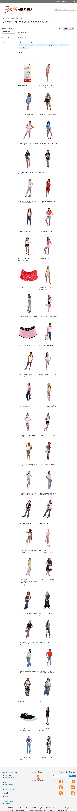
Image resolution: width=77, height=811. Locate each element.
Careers (7, 800)
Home (3, 19)
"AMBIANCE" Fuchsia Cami (45, 260)
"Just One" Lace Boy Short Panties (28, 289)
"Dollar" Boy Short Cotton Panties (27, 346)
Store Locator (72, 1)
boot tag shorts (22, 38)
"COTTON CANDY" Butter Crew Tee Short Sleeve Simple (29, 407)
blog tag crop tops (41, 46)
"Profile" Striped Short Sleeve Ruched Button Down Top (25, 701)
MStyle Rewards (9, 785)
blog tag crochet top (64, 46)
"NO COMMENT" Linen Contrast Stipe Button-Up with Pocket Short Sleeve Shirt (28, 582)
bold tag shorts (22, 36)
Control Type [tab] (6, 33)
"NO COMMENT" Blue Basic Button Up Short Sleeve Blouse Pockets (48, 615)
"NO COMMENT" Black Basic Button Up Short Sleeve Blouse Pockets (29, 644)
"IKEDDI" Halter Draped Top (27, 375)
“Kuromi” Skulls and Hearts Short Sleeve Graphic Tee (47, 523)
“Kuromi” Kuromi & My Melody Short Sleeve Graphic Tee (26, 523)
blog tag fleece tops (24, 49)
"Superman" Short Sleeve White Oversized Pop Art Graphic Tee (26, 260)
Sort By (60, 29)
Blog (63, 1)
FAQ (66, 1)
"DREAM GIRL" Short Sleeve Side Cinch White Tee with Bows (48, 495)
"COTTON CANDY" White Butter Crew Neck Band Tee (47, 437)
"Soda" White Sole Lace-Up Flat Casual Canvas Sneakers (28, 730)
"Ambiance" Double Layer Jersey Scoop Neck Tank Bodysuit (28, 495)
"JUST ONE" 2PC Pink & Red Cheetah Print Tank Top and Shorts (47, 87)
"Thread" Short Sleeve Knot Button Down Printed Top (47, 116)
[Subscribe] (72, 777)
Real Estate (7, 804)
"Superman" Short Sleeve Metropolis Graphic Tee (45, 174)
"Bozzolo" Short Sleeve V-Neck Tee (47, 643)
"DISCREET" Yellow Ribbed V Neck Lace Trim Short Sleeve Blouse (28, 466)
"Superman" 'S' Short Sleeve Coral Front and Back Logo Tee (48, 231)
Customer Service (9, 779)
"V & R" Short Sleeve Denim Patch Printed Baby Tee (47, 347)
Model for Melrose (9, 802)
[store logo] (19, 10)
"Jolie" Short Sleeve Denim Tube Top (27, 614)
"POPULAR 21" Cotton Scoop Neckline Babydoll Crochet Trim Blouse (48, 408)
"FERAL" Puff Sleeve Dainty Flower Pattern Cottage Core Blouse (47, 552)
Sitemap (7, 788)
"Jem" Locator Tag (22, 87)
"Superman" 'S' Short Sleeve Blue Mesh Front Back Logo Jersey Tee (48, 145)
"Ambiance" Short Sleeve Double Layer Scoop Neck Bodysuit (28, 231)
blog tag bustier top (52, 46)
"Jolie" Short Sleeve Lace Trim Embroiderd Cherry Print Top (47, 673)
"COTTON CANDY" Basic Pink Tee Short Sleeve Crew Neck (28, 203)
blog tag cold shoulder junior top (26, 46)
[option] (21, 378)
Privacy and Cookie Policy (11, 790)
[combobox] (64, 10)
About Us (7, 797)
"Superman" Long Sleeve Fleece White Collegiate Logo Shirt (26, 437)
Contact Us (7, 781)
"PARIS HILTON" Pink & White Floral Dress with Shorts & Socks (29, 145)
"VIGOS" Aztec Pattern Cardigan (48, 759)
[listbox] (29, 378)
